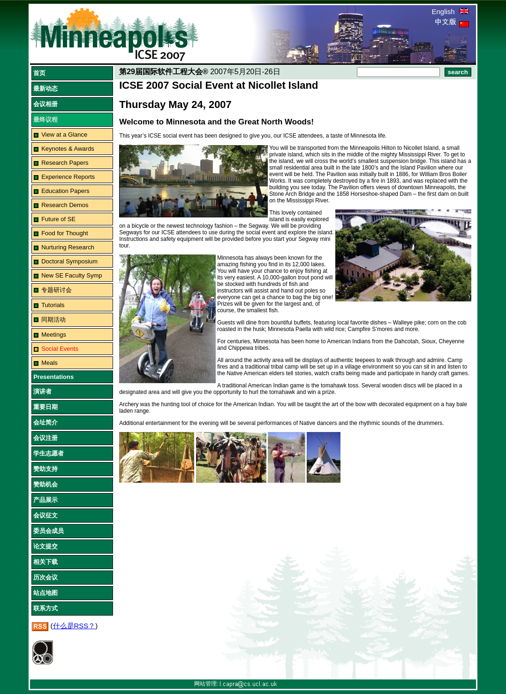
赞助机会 (45, 484)
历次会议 (45, 577)
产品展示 (45, 499)
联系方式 (45, 608)
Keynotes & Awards (67, 148)
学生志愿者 (48, 453)
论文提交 (45, 546)
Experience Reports (68, 176)
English (449, 11)
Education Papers (65, 190)
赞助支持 (45, 468)
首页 (39, 73)
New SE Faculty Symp (71, 275)
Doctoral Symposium (69, 261)
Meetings (53, 334)
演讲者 (42, 391)
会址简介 (45, 422)
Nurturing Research (67, 247)
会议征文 (45, 515)
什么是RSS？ (74, 626)
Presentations (53, 376)
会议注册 (45, 437)
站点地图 (45, 592)
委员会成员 (48, 530)
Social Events (59, 348)
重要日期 (45, 406)
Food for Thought (64, 233)
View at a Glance (64, 134)
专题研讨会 (56, 289)
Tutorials (52, 304)
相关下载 (45, 561)
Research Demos (64, 204)
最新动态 (45, 88)
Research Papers (64, 162)
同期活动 (53, 319)
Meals (49, 362)
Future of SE (58, 219)
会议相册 (45, 104)
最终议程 (45, 119)
